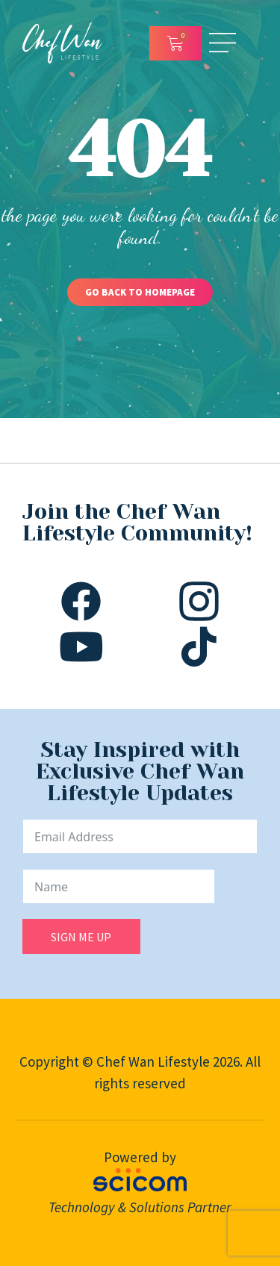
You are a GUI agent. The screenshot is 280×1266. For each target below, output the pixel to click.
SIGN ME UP (81, 936)
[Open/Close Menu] (222, 43)
